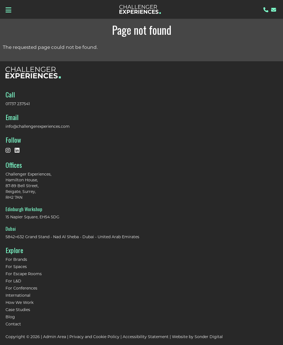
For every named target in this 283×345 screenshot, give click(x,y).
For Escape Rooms (24, 273)
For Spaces (16, 266)
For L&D (13, 280)
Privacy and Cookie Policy (94, 336)
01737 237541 (18, 103)
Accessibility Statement (146, 336)
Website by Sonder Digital (197, 336)
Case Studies (18, 309)
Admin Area (54, 336)
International (18, 295)
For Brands (16, 259)
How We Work (19, 302)
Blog (10, 316)
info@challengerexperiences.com (38, 126)
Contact (13, 324)
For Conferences (21, 288)
